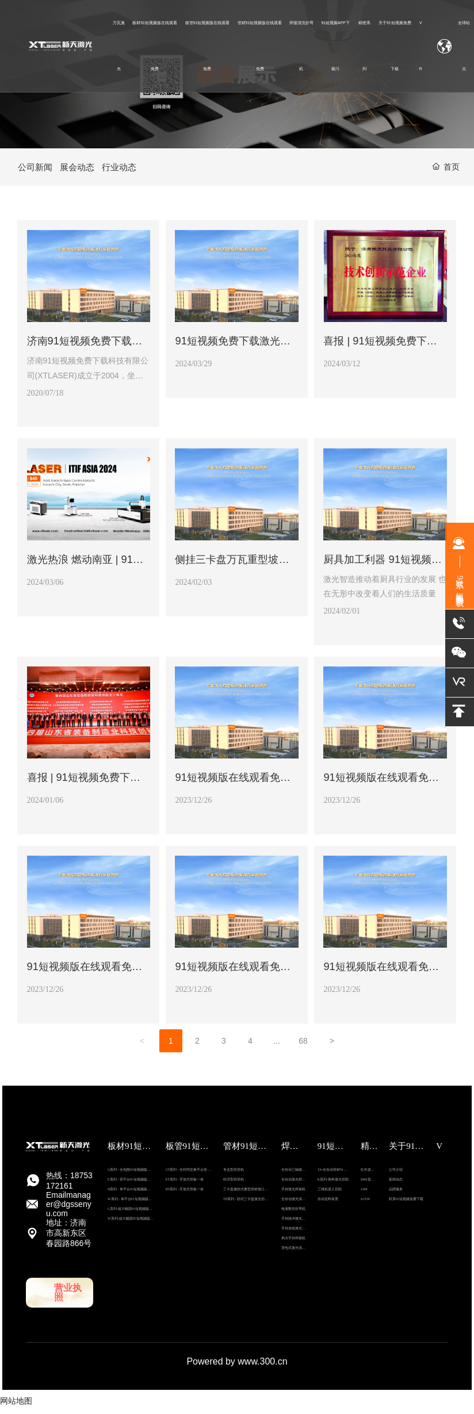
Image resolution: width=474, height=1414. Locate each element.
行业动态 (124, 168)
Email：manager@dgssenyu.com (68, 1210)
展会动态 (80, 168)
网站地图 (16, 1407)
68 (303, 1047)
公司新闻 (36, 168)
